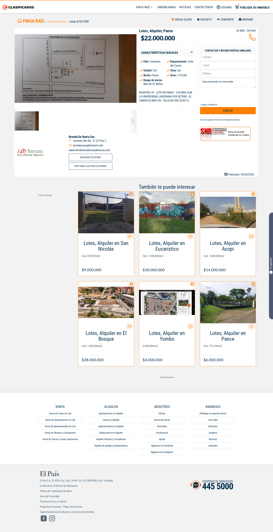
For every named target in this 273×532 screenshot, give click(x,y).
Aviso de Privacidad (49, 496)
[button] (166, 52)
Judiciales (213, 445)
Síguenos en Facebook (162, 445)
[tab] (167, 53)
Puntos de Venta (162, 420)
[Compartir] (225, 19)
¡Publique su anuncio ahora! (213, 413)
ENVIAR (228, 111)
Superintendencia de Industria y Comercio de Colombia (67, 512)
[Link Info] (106, 254)
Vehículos (213, 426)
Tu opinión (271, 266)
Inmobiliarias (167, 7)
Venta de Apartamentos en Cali (60, 420)
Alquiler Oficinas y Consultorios (111, 439)
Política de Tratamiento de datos (227, 120)
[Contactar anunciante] (129, 238)
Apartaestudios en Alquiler (111, 426)
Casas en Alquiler (111, 420)
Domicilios (162, 426)
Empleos (213, 433)
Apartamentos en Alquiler (111, 413)
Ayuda (162, 439)
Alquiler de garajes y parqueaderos (111, 445)
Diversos (213, 439)
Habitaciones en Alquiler (111, 433)
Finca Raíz (144, 7)
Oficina (162, 413)
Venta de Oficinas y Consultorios (60, 433)
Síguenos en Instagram (162, 452)
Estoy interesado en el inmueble (228, 83)
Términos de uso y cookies (53, 501)
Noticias (185, 7)
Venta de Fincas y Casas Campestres (60, 439)
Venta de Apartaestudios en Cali (60, 426)
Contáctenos (162, 433)
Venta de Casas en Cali (60, 413)
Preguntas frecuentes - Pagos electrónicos (61, 506)
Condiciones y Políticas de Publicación (59, 486)
